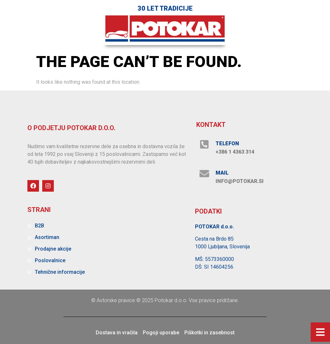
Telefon (227, 143)
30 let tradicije (165, 8)
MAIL (222, 173)
